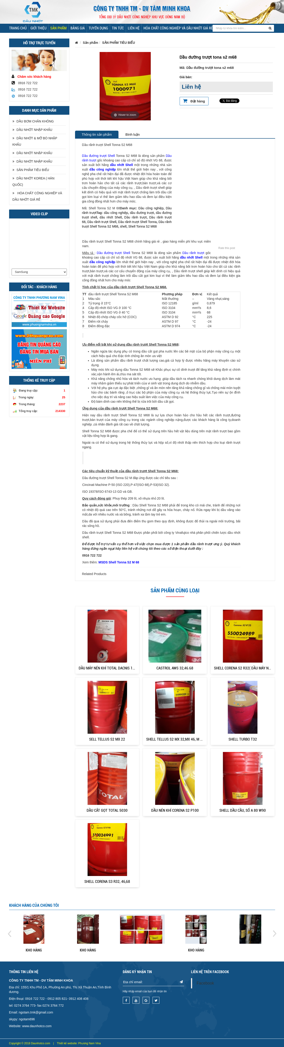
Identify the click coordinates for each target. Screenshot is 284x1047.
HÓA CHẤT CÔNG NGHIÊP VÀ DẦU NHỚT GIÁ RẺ (178, 28)
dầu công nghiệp (102, 169)
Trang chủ (18, 28)
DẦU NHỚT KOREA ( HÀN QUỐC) (34, 181)
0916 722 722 (25, 89)
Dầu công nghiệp (150, 208)
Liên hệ (134, 28)
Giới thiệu (38, 28)
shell (123, 226)
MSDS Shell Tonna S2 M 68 (118, 562)
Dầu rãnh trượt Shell (101, 222)
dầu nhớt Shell (121, 165)
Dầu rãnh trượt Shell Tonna (137, 222)
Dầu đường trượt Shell (98, 156)
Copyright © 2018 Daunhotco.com (29, 1043)
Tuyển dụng (98, 28)
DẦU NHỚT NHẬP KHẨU (32, 130)
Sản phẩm (58, 28)
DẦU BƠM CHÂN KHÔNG (33, 121)
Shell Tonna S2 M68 (142, 226)
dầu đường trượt (142, 213)
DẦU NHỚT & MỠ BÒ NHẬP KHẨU (35, 141)
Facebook (205, 983)
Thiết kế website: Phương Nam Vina (79, 1043)
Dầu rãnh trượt (135, 217)
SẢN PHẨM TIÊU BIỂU (31, 170)
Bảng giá (77, 28)
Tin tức (118, 28)
